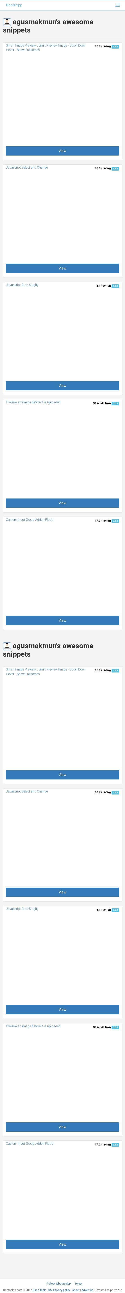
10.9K (100, 168)
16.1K (100, 46)
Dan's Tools (39, 1290)
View (62, 151)
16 (108, 403)
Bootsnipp (14, 5)
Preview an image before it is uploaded (33, 402)
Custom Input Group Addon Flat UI (30, 520)
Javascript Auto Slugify (22, 285)
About (76, 1290)
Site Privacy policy (59, 1290)
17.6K (100, 520)
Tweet (78, 1283)
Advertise (87, 1290)
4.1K (101, 285)
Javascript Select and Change (27, 167)
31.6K (98, 403)
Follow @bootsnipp (59, 1283)
